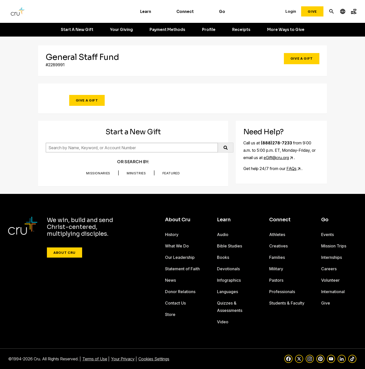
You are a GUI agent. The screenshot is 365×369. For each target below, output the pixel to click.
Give (312, 11)
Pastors (276, 280)
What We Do (177, 245)
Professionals (282, 291)
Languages (227, 291)
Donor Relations (180, 291)
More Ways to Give (285, 29)
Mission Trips (333, 245)
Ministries (136, 173)
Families (277, 257)
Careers (329, 268)
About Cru (64, 252)
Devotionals (228, 268)
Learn (145, 11)
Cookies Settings (153, 358)
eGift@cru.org (276, 157)
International (333, 291)
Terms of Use (94, 358)
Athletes (277, 234)
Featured (171, 173)
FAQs (291, 168)
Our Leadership (180, 257)
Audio (222, 234)
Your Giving (121, 29)
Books (223, 257)
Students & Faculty (286, 303)
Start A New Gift (77, 29)
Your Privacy (123, 358)
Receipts (241, 29)
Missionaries (98, 173)
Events (327, 234)
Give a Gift (301, 58)
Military (276, 268)
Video (222, 321)
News (170, 280)
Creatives (278, 245)
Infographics (229, 280)
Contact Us (175, 303)
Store (170, 314)
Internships (331, 257)
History (171, 234)
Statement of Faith (182, 268)
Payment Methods (167, 29)
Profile (208, 29)
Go (222, 11)
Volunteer (330, 280)
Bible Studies (229, 245)
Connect (185, 11)
